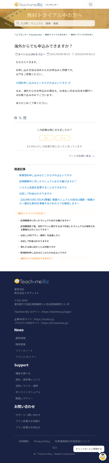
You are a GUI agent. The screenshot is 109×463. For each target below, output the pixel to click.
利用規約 (24, 441)
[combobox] (54, 23)
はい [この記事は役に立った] (46, 138)
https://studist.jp (44, 319)
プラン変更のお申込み (28, 427)
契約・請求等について (28, 379)
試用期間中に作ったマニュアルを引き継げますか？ (48, 181)
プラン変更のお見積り (28, 421)
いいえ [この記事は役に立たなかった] (63, 138)
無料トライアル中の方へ (56, 34)
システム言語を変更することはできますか (43, 187)
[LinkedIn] (24, 117)
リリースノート (24, 350)
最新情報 (20, 338)
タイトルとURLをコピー (31, 54)
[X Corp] (20, 117)
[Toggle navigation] (90, 4)
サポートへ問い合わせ (28, 415)
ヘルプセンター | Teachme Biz (28, 34)
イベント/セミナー (25, 357)
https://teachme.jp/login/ (56, 311)
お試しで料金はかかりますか (35, 193)
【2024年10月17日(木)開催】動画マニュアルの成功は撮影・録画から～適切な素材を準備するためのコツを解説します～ (57, 201)
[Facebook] (15, 117)
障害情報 (20, 344)
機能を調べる (22, 373)
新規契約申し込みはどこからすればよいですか (45, 175)
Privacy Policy (42, 441)
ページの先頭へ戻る (82, 156)
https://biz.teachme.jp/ (54, 323)
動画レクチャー (24, 398)
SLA (54, 447)
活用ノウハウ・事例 (26, 386)
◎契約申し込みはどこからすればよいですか (41, 83)
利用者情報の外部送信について (72, 441)
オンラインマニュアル (28, 392)
